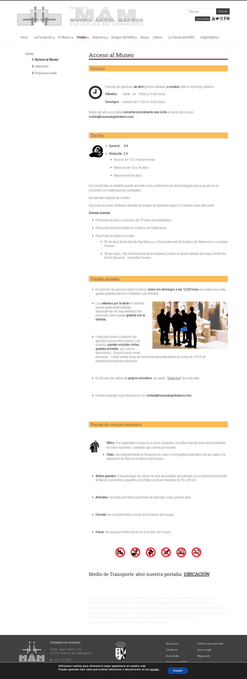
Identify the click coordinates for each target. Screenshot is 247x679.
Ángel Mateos (209, 37)
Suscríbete (172, 656)
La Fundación (43, 37)
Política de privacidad (210, 643)
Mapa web (203, 656)
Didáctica (98, 37)
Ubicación (41, 66)
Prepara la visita (46, 73)
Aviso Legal (204, 649)
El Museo (64, 37)
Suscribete (202, 18)
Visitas (81, 37)
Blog (143, 37)
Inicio (24, 37)
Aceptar (178, 670)
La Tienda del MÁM (181, 37)
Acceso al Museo (46, 59)
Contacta (171, 649)
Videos (157, 37)
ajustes (153, 669)
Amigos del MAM (122, 37)
